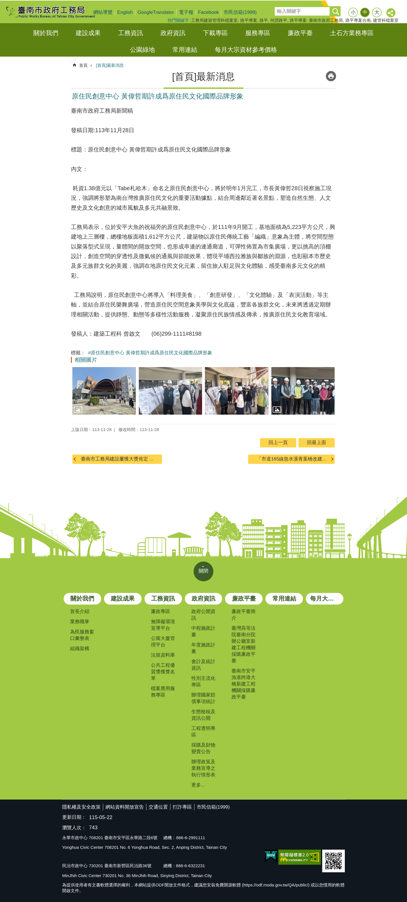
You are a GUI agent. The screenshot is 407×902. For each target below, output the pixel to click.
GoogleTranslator (156, 12)
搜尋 (278, 9)
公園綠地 (142, 49)
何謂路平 (278, 20)
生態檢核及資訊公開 (203, 715)
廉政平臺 (300, 33)
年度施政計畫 (203, 648)
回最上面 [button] (316, 442)
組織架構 (79, 648)
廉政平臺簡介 (243, 615)
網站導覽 (102, 12)
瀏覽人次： (74, 828)
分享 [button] (391, 13)
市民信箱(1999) (240, 12)
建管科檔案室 (386, 20)
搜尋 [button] (335, 11)
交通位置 (158, 807)
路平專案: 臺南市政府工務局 (316, 20)
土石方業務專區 (352, 33)
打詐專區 (182, 807)
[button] (104, 391)
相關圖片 (86, 360)
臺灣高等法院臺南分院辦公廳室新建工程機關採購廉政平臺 (243, 644)
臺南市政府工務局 (55, 12)
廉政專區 (160, 611)
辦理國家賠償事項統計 (203, 698)
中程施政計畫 (203, 631)
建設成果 (88, 33)
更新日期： (74, 817)
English (125, 12)
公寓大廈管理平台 (163, 642)
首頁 (83, 65)
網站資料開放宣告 (124, 807)
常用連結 (184, 49)
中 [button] (365, 12)
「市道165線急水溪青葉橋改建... (291, 459)
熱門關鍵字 (178, 20)
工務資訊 (130, 33)
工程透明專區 (203, 732)
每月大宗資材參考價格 (246, 49)
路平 (263, 20)
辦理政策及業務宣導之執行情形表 (203, 768)
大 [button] (376, 12)
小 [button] (353, 12)
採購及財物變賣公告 (203, 748)
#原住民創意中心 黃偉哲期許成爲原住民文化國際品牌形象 (150, 352)
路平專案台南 (358, 20)
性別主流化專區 (203, 681)
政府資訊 (173, 33)
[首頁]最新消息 (110, 65)
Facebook (208, 12)
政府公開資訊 (203, 615)
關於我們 (45, 33)
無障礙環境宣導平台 (163, 625)
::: (2, 3)
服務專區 (257, 33)
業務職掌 (79, 621)
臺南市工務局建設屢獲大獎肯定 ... (117, 459)
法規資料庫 (163, 655)
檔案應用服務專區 (163, 692)
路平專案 (248, 20)
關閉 (203, 571)
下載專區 (215, 33)
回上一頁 (278, 442)
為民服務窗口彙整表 (82, 635)
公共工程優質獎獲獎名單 (163, 672)
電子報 (186, 12)
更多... (198, 785)
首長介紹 (79, 611)
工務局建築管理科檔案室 (214, 20)
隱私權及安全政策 (81, 807)
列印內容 (331, 76)
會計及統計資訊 (203, 665)
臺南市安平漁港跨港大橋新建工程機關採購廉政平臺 (243, 684)
